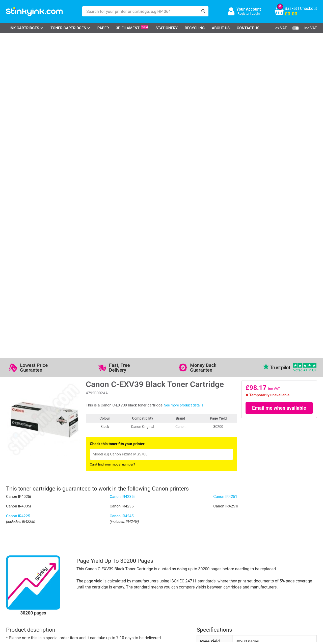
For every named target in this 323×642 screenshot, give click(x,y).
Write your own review (32, 468)
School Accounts (166, 573)
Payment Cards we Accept (175, 580)
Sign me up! (229, 567)
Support (115, 558)
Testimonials (119, 565)
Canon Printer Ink (27, 565)
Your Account (248, 9)
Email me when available (279, 89)
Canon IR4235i (122, 177)
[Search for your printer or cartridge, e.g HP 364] (140, 11)
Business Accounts (168, 565)
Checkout (308, 8)
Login (256, 13)
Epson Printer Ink (27, 573)
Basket (291, 8)
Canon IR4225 (18, 197)
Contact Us (248, 28)
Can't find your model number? (112, 145)
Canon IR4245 (122, 197)
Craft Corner (67, 587)
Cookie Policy (120, 587)
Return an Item (69, 573)
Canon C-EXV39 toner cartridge (263, 372)
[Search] (203, 11)
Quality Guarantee (124, 573)
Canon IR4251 (225, 177)
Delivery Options (165, 558)
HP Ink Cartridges (27, 558)
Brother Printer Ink (28, 580)
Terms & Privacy (122, 580)
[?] (265, 335)
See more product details (183, 86)
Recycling (195, 28)
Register (243, 13)
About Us (221, 28)
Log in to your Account (76, 558)
